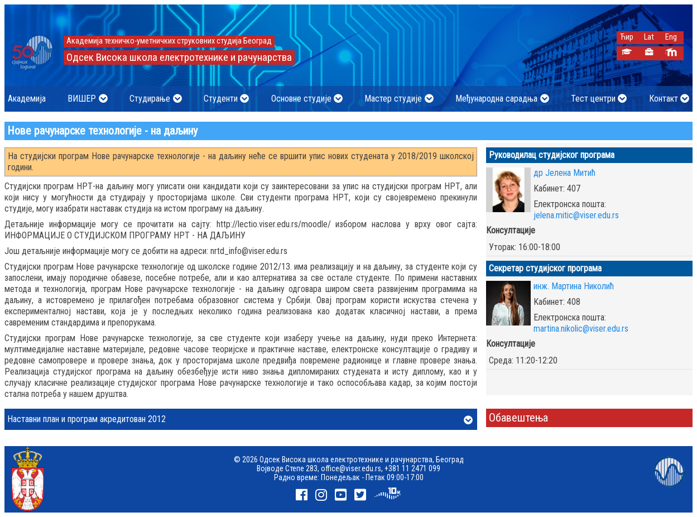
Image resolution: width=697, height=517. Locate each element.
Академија (27, 98)
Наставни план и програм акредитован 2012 (240, 420)
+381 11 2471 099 (412, 468)
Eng (671, 37)
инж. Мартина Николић (573, 286)
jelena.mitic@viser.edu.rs (576, 215)
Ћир (626, 37)
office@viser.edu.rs (351, 468)
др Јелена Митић (564, 172)
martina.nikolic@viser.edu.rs (580, 328)
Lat (649, 37)
